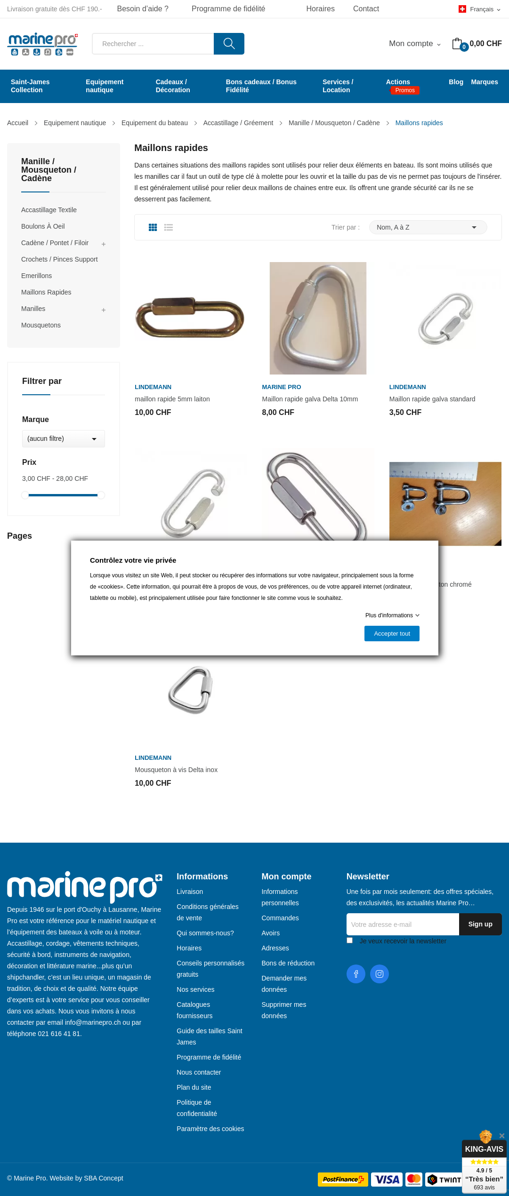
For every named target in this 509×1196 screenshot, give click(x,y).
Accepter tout (392, 633)
